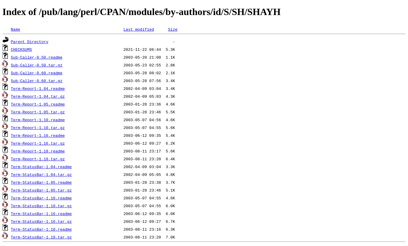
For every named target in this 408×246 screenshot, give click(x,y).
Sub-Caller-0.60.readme (37, 72)
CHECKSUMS (21, 49)
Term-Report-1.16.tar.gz (38, 143)
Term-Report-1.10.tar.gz (38, 127)
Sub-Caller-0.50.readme (37, 57)
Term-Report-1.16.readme (38, 135)
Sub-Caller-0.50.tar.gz (37, 65)
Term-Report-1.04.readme (38, 88)
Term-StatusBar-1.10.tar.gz (41, 205)
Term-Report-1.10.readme (38, 119)
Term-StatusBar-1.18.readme (41, 229)
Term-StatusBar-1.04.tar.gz (41, 174)
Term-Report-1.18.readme (38, 151)
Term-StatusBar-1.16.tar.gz (41, 221)
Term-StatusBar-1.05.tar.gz (41, 190)
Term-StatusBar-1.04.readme (41, 166)
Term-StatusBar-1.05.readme (41, 182)
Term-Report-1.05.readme (38, 104)
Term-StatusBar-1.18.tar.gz (41, 237)
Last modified (138, 29)
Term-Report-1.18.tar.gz (38, 158)
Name (15, 29)
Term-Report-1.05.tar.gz (38, 112)
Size (172, 29)
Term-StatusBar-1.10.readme (41, 198)
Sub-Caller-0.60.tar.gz (37, 80)
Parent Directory (29, 41)
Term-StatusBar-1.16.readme (41, 213)
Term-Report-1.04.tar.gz (38, 96)
